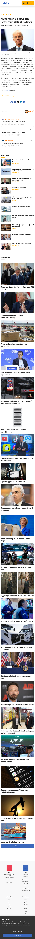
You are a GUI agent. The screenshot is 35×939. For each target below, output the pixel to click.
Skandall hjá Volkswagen (7, 95)
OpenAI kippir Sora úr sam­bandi (13, 482)
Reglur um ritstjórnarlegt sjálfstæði (9, 875)
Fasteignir (26, 901)
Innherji (25, 899)
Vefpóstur (26, 887)
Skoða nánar (5, 927)
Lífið (9, 904)
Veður (26, 906)
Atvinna (25, 902)
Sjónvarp (9, 908)
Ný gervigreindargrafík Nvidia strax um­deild (17, 596)
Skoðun (9, 906)
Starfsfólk (26, 883)
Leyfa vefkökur (17, 935)
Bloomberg (7, 90)
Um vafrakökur (26, 888)
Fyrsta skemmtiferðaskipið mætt (21, 206)
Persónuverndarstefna (9, 877)
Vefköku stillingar (17, 931)
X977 (26, 911)
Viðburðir (26, 904)
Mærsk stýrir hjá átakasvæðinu (12, 842)
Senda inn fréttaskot (26, 890)
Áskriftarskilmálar (26, 881)
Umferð (25, 885)
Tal (25, 913)
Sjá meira (17, 846)
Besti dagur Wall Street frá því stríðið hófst (17, 621)
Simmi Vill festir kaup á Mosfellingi (21, 243)
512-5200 (27, 874)
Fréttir (9, 899)
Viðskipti (9, 901)
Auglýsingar (25, 876)
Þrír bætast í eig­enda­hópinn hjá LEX (21, 234)
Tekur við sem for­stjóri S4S (19, 187)
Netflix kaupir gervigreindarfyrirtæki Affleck (17, 705)
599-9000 (10, 882)
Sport (9, 902)
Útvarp (9, 910)
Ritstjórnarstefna (25, 879)
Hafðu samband (26, 878)
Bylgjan (25, 908)
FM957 (25, 910)
